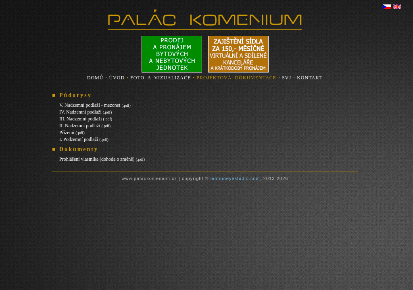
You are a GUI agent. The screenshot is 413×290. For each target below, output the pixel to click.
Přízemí (72, 132)
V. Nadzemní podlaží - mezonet (95, 105)
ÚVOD (117, 78)
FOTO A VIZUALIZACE (160, 78)
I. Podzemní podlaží (83, 139)
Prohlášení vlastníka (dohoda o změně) (102, 159)
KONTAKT (310, 78)
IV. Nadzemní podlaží (85, 112)
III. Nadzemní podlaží (85, 119)
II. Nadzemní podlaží (85, 125)
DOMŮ (95, 78)
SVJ (286, 78)
